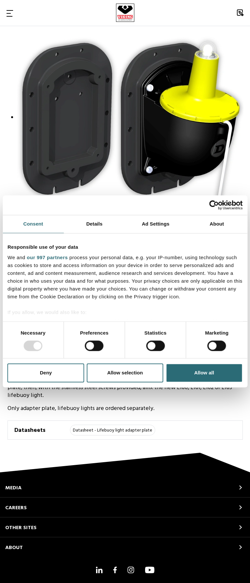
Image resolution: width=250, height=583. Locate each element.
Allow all (204, 373)
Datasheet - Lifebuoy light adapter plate (112, 430)
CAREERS (16, 508)
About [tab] (216, 224)
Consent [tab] (33, 224)
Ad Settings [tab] (155, 224)
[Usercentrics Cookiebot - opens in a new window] (213, 205)
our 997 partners (47, 257)
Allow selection (125, 373)
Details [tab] (94, 224)
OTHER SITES (21, 528)
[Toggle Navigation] (10, 13)
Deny (46, 373)
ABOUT (14, 548)
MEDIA (13, 488)
